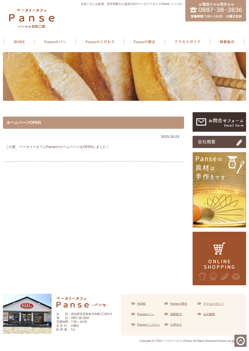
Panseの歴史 (178, 303)
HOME (141, 303)
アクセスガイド (213, 303)
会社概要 (209, 314)
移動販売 (176, 314)
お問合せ (176, 324)
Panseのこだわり (148, 324)
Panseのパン (145, 314)
